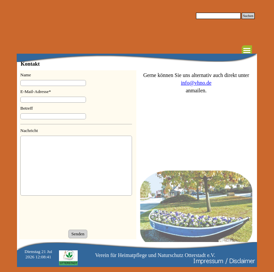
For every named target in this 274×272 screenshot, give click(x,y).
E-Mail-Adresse (35, 91)
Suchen (248, 16)
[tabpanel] (196, 82)
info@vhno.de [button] (196, 83)
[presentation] (71, 213)
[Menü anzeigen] (247, 50)
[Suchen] (218, 16)
